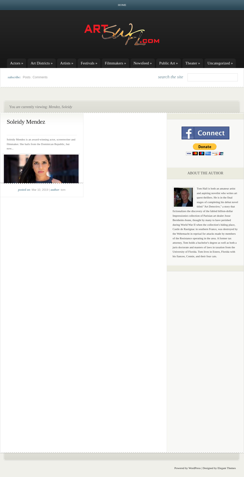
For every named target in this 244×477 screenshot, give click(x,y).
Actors (16, 63)
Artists (66, 63)
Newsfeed (143, 63)
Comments (40, 77)
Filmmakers (115, 63)
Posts (27, 77)
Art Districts (42, 63)
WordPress (195, 468)
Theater (192, 63)
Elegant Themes (227, 468)
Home (122, 4)
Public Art (168, 63)
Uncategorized (220, 63)
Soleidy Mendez (26, 121)
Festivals (89, 63)
